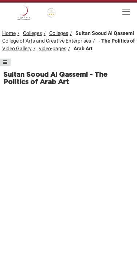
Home (9, 33)
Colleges (32, 33)
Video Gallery (17, 48)
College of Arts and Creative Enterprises (46, 41)
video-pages (52, 48)
